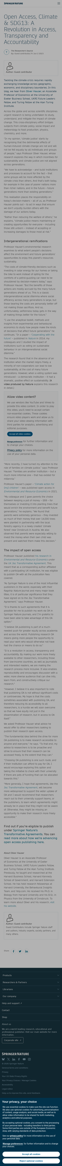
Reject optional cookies (31, 1161)
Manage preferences (13, 1144)
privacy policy (16, 1136)
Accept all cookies (31, 1154)
